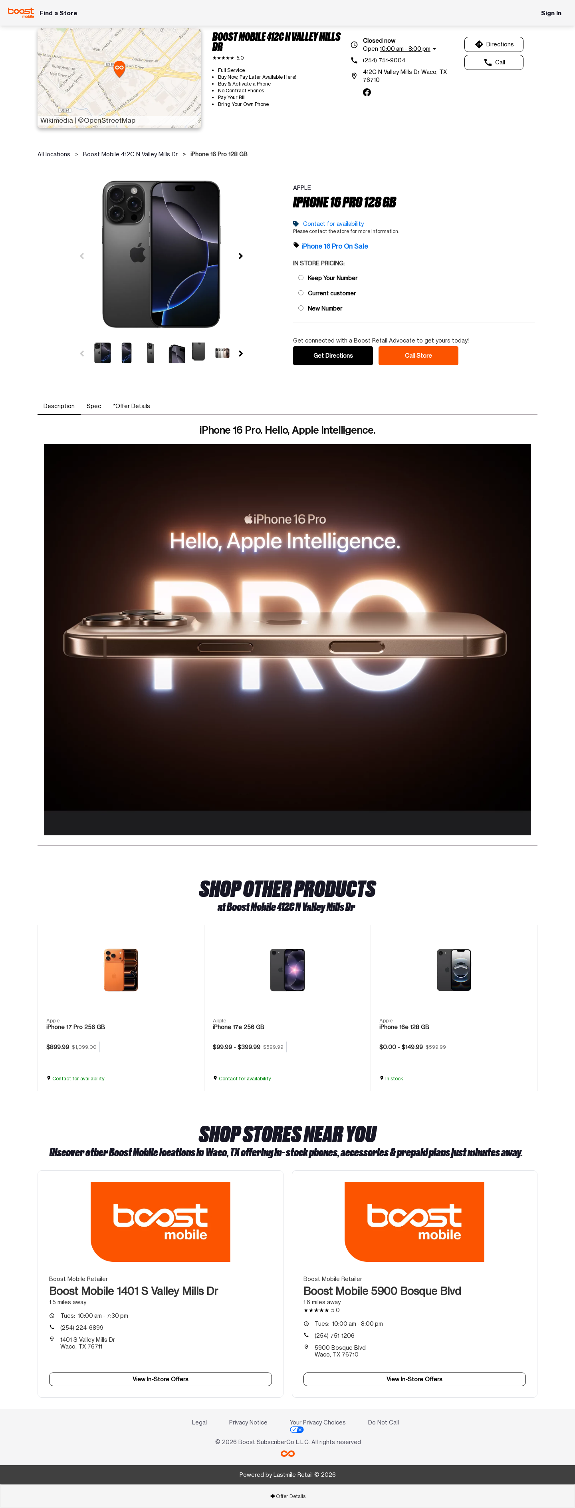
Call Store (418, 355)
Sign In (551, 13)
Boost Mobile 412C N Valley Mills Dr (130, 154)
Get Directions (333, 355)
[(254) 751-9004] (404, 60)
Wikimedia (56, 120)
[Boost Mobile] (21, 13)
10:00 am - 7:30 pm (94, 1315)
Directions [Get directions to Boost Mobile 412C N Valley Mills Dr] (494, 44)
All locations (54, 154)
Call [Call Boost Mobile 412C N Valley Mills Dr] (494, 62)
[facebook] (367, 92)
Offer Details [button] (287, 1496)
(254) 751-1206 (335, 1335)
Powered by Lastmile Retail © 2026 (288, 1474)
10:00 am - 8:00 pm (349, 1323)
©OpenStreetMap (106, 120)
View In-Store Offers (160, 1379)
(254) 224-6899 (81, 1327)
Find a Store (58, 13)
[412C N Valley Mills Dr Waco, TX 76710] (404, 76)
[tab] (59, 406)
